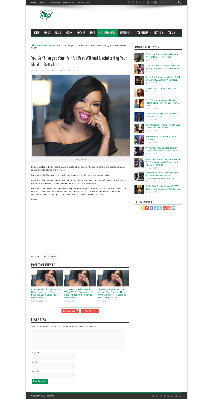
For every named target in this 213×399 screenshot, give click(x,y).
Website (35, 371)
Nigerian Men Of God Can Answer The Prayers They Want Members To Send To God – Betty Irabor (111, 293)
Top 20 (171, 32)
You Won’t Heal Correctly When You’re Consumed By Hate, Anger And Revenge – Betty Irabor (79, 293)
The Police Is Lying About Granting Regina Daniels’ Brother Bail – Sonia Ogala (162, 103)
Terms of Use (83, 2)
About (47, 32)
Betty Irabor (50, 257)
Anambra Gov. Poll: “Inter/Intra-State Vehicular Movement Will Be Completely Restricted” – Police (162, 176)
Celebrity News (107, 32)
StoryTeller (143, 32)
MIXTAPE (80, 32)
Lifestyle (126, 32)
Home (33, 2)
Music (58, 32)
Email (34, 362)
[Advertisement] (124, 18)
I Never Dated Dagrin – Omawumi (161, 88)
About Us (43, 2)
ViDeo (69, 32)
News (92, 32)
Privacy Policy (69, 2)
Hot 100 (158, 32)
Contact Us (55, 2)
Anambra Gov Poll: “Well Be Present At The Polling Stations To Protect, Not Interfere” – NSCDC (163, 162)
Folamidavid (45, 70)
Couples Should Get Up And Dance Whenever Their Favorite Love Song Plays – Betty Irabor (46, 293)
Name (35, 353)
